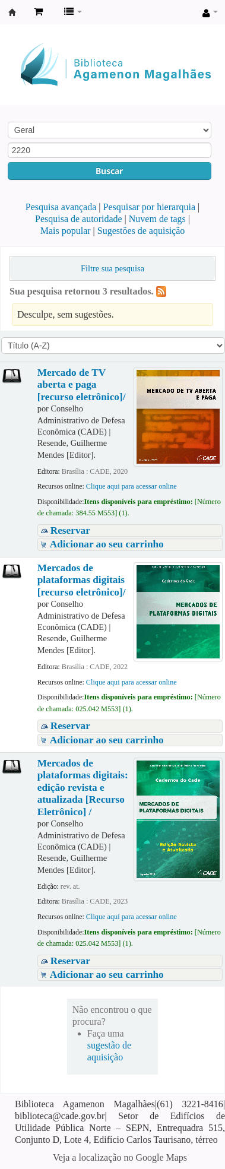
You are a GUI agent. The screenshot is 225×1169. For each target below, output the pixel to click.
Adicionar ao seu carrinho (107, 544)
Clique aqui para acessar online (131, 486)
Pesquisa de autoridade (78, 219)
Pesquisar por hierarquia (149, 207)
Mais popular (65, 231)
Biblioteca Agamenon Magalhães (12, 12)
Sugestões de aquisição (141, 231)
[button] (38, 12)
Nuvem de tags (157, 219)
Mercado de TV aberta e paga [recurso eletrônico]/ (81, 385)
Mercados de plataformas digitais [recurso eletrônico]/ (81, 580)
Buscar (109, 170)
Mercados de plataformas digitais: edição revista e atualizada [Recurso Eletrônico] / (82, 788)
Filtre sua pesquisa (112, 268)
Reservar (70, 530)
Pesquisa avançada (61, 207)
